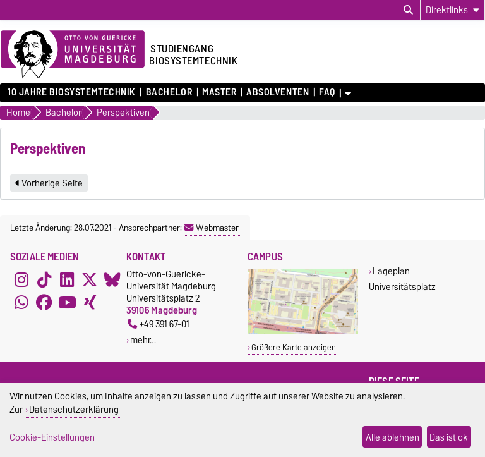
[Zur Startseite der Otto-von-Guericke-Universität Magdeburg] (72, 55)
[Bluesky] (112, 279)
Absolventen (277, 92)
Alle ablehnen (392, 437)
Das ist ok (448, 437)
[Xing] (89, 302)
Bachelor (169, 92)
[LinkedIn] (67, 279)
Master (219, 92)
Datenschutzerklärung (74, 409)
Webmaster (211, 227)
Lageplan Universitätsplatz (402, 279)
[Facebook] (44, 302)
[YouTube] (67, 302)
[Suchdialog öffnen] (408, 10)
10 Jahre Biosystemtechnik (72, 92)
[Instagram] (21, 279)
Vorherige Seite (49, 183)
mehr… (143, 340)
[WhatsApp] (21, 302)
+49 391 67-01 (158, 324)
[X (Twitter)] (89, 279)
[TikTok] (44, 279)
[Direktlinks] (452, 10)
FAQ (327, 92)
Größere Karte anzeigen (293, 347)
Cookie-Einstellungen (52, 437)
